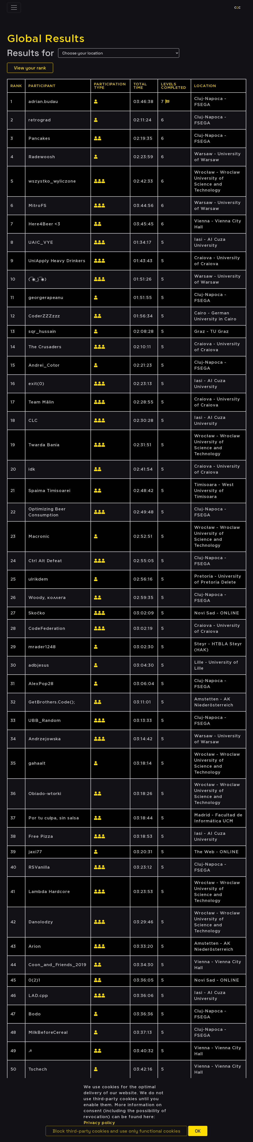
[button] (116, 1131)
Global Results (46, 39)
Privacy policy (99, 1122)
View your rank (30, 68)
